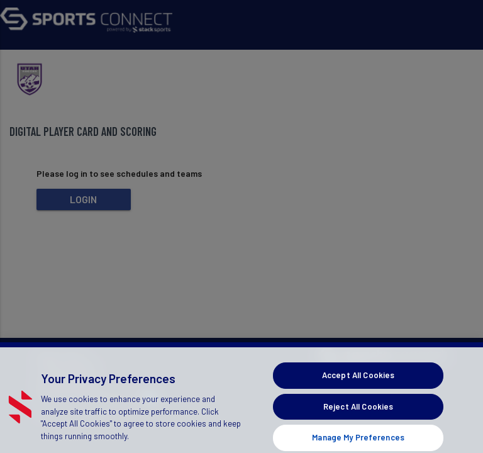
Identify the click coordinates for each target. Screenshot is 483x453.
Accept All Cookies (358, 381)
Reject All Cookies (358, 413)
